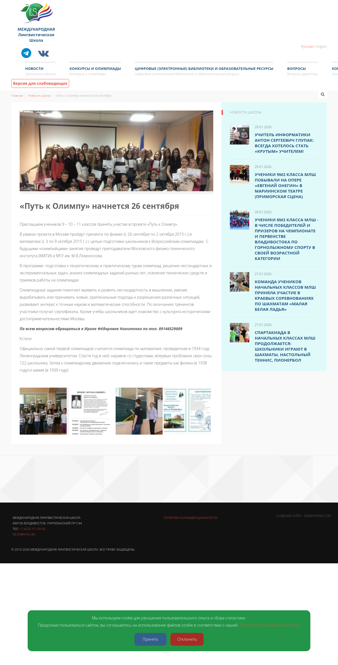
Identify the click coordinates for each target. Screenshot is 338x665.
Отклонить (187, 639)
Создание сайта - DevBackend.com (303, 516)
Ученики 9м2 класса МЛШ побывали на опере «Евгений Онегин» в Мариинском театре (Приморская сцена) (285, 185)
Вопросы (302, 71)
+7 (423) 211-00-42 (33, 529)
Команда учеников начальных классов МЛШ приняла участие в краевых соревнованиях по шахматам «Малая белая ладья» (285, 295)
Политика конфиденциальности (190, 518)
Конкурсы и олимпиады (95, 71)
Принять (150, 639)
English (321, 46)
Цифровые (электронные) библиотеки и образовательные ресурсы (204, 71)
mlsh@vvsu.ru (24, 534)
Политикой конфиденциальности (269, 625)
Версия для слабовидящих (40, 83)
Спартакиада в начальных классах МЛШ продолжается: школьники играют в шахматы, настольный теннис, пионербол (285, 346)
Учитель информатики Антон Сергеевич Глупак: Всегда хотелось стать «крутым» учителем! (284, 143)
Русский (307, 46)
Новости (40, 71)
